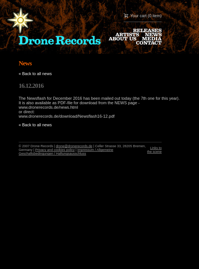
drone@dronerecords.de (74, 146)
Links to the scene (154, 150)
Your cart (138, 15)
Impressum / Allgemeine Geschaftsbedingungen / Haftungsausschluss (66, 151)
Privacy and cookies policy (55, 150)
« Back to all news (35, 73)
